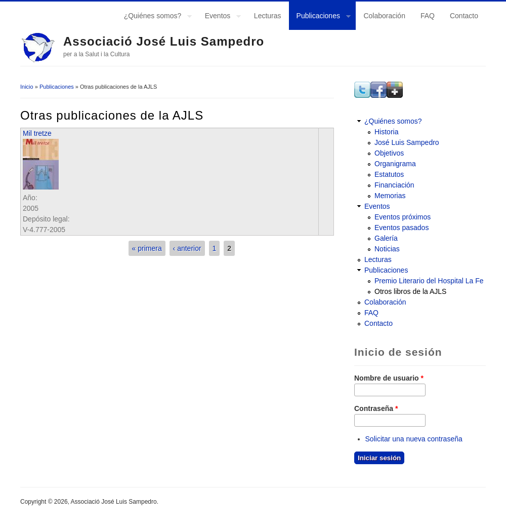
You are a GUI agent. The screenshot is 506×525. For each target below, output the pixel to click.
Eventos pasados (401, 227)
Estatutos (389, 174)
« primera (147, 248)
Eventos (219, 17)
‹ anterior (187, 248)
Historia (386, 132)
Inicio (26, 87)
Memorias (389, 196)
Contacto (464, 16)
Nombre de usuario (389, 378)
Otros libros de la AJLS (410, 291)
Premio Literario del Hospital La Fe (429, 281)
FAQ (427, 16)
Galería (386, 238)
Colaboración (384, 16)
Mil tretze (37, 133)
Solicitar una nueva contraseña (413, 439)
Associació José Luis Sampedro (163, 41)
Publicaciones (320, 17)
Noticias (387, 249)
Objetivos (389, 153)
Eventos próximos (402, 217)
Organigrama (395, 164)
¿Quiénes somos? (154, 17)
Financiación (394, 185)
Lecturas (267, 16)
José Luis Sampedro (406, 142)
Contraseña (376, 408)
